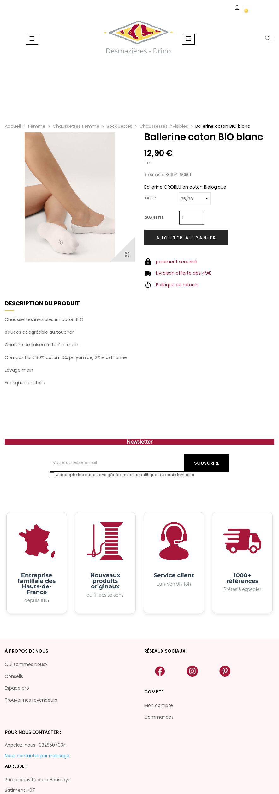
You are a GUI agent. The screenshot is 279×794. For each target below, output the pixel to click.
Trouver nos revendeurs (31, 700)
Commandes (159, 717)
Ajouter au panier (186, 238)
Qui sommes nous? (26, 664)
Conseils (14, 676)
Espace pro (17, 688)
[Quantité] (191, 218)
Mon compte (158, 705)
